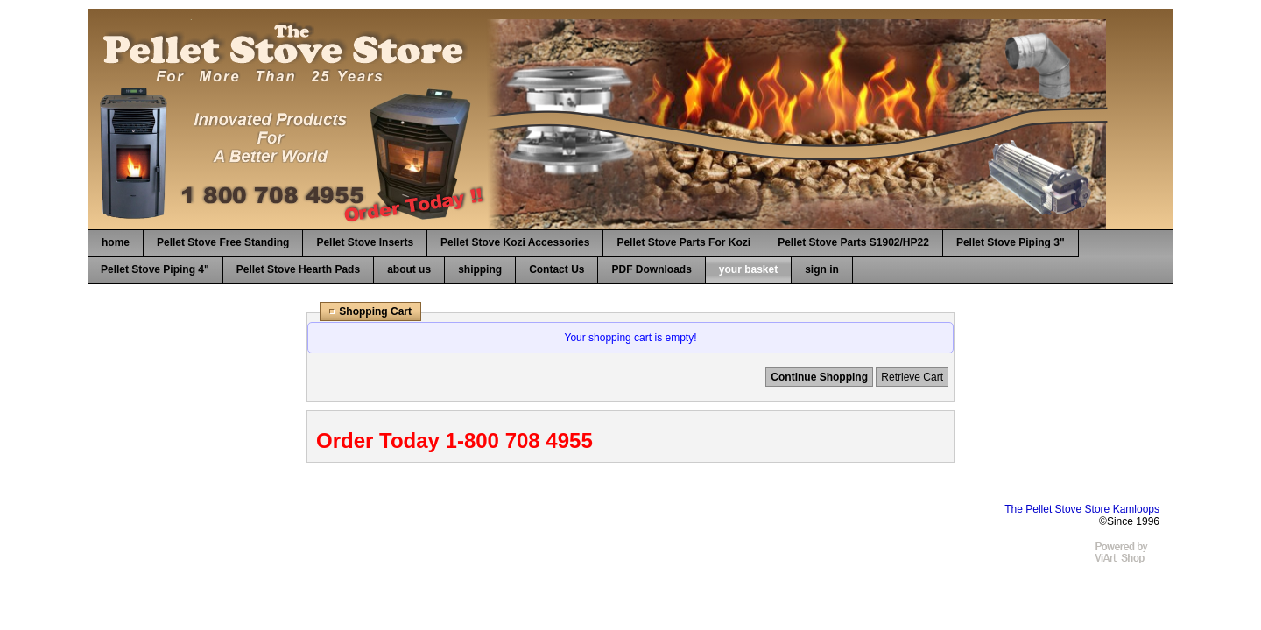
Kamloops (1136, 509)
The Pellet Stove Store (1057, 509)
